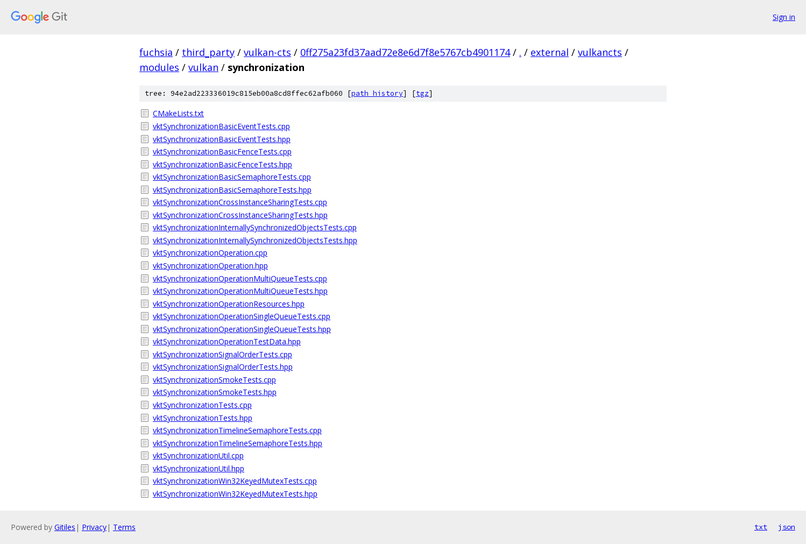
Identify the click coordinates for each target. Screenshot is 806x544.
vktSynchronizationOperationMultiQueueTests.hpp (240, 291)
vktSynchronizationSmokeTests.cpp (214, 380)
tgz (422, 93)
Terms (124, 527)
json (786, 527)
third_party (208, 52)
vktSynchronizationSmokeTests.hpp (215, 392)
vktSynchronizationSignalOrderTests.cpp (222, 354)
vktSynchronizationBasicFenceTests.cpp (222, 151)
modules (159, 67)
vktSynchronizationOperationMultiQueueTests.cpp (240, 278)
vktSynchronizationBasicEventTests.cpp (221, 126)
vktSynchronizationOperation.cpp (210, 253)
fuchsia (156, 52)
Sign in (784, 17)
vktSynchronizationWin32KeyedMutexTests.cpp (235, 481)
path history (377, 93)
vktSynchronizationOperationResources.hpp (229, 304)
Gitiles (64, 527)
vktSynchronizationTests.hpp (202, 418)
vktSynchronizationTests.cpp (202, 405)
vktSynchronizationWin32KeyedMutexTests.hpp (235, 494)
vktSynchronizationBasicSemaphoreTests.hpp (232, 190)
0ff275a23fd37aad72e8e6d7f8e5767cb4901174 (405, 52)
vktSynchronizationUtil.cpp (198, 455)
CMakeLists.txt (178, 113)
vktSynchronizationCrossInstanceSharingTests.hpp (240, 215)
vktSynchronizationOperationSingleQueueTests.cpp (241, 316)
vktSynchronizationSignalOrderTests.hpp (223, 367)
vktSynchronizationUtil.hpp (198, 468)
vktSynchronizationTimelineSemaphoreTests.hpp (237, 443)
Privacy (94, 527)
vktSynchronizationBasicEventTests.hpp (222, 139)
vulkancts (600, 52)
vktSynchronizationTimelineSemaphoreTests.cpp (237, 430)
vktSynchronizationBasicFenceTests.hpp (222, 164)
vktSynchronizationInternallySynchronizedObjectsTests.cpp (255, 227)
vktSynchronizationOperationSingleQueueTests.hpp (242, 329)
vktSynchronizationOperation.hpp (210, 265)
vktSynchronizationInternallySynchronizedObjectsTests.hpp (255, 240)
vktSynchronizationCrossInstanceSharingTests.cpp (240, 202)
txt (760, 527)
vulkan (203, 67)
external (550, 52)
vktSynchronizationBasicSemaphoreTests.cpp (232, 177)
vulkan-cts (267, 52)
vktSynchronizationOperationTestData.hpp (227, 341)
